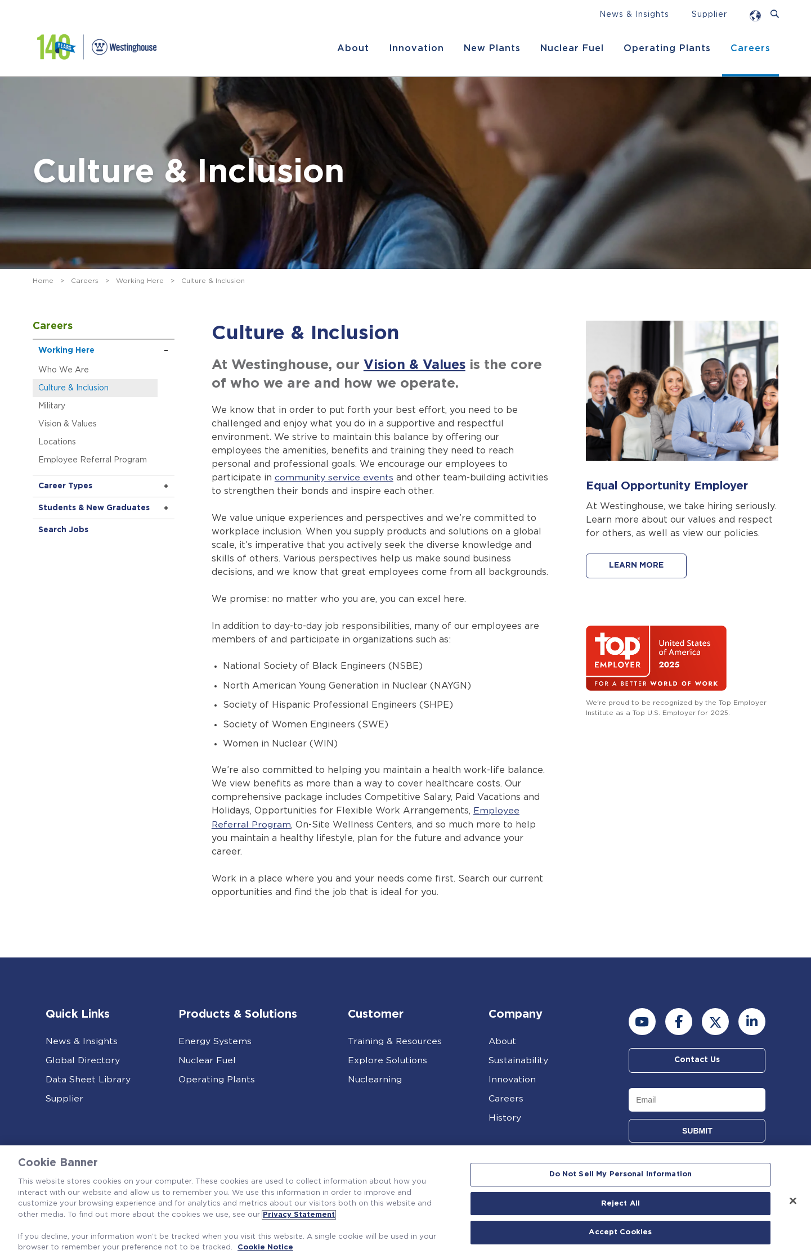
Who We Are (64, 370)
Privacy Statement (299, 1214)
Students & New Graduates (95, 508)
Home (43, 280)
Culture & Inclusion (74, 388)
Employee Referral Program (93, 460)
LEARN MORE (637, 566)
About (353, 48)
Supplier (709, 15)
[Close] (793, 1201)
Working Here (140, 280)
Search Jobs (64, 530)
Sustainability (519, 1059)
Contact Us (697, 1060)
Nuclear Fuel (571, 48)
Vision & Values (68, 424)
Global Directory (83, 1059)
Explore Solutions (388, 1059)
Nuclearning (375, 1078)
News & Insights (634, 15)
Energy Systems (215, 1040)
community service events (334, 477)
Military (52, 406)
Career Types (66, 486)
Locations (58, 442)
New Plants (491, 48)
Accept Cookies (620, 1232)
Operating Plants (666, 48)
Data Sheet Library (89, 1078)
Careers (750, 48)
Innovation (415, 48)
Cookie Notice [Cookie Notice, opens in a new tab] (265, 1247)
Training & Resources (395, 1040)
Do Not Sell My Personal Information (620, 1174)
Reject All (620, 1203)
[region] (405, 1202)
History (505, 1117)
